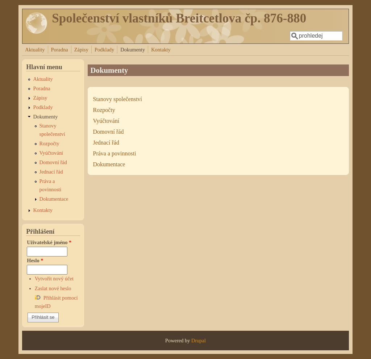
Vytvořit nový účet (54, 278)
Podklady (104, 50)
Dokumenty (132, 50)
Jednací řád (106, 142)
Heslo (35, 260)
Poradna (59, 50)
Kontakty (161, 50)
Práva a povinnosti (114, 153)
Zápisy (81, 50)
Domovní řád (108, 132)
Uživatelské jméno (49, 242)
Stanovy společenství (117, 99)
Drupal (198, 340)
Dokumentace (109, 164)
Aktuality (35, 50)
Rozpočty (104, 110)
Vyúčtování (106, 121)
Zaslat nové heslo (53, 288)
